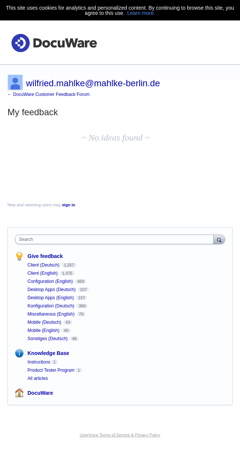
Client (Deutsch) (44, 265)
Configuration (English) (50, 281)
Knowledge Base (48, 353)
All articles (37, 378)
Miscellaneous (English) (51, 314)
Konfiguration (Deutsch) (51, 306)
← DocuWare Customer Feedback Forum (48, 94)
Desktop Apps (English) (51, 297)
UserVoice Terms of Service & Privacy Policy (120, 435)
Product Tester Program (51, 370)
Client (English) (43, 273)
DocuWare (40, 393)
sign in (68, 205)
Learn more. (141, 13)
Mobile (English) (44, 330)
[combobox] (116, 239)
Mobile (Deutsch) (44, 322)
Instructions (38, 362)
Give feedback (45, 256)
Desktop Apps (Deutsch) (52, 289)
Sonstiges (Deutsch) (48, 338)
